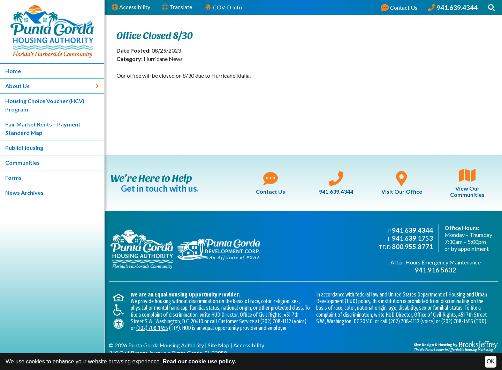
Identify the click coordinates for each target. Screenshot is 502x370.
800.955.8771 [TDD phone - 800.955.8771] (412, 246)
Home (13, 71)
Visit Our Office (401, 183)
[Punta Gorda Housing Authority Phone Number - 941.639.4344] (453, 7)
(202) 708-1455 (152, 328)
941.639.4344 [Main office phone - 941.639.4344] (412, 230)
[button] (491, 7)
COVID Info (223, 7)
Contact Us (270, 183)
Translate (177, 7)
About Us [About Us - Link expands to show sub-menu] (52, 86)
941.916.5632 (435, 270)
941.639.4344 (336, 183)
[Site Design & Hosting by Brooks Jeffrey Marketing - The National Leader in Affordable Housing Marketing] (456, 346)
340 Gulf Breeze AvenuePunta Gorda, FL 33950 (168, 352)
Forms (13, 177)
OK (491, 361)
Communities (22, 162)
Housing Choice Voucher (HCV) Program (44, 105)
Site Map (218, 345)
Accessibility (131, 7)
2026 (121, 345)
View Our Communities (467, 183)
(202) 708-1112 (275, 321)
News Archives (24, 192)
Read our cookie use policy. (199, 361)
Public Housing (24, 147)
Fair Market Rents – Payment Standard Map (43, 128)
